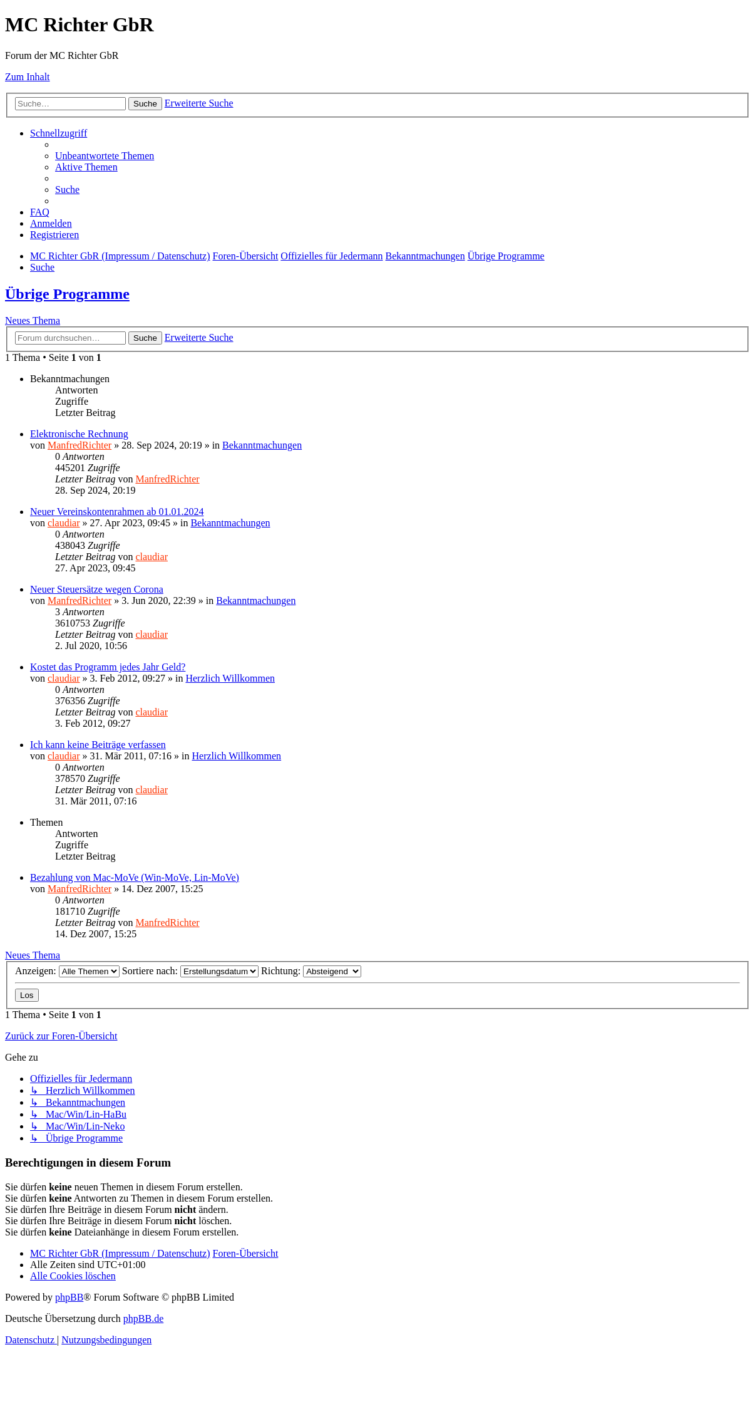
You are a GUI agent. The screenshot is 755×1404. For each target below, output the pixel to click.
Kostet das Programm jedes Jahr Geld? (107, 667)
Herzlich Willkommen (230, 678)
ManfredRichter (79, 445)
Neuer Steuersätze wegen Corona (96, 589)
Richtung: (311, 970)
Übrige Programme (67, 294)
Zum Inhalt (27, 76)
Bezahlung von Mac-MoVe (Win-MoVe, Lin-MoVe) (134, 877)
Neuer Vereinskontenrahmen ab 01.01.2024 (116, 511)
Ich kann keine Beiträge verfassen (98, 744)
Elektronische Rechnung (79, 434)
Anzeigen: (67, 970)
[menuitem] (104, 155)
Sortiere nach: (190, 970)
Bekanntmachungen (262, 445)
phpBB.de (143, 1318)
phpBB (69, 1297)
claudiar (64, 522)
